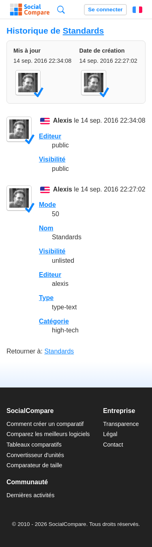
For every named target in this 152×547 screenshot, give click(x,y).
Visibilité (52, 159)
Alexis (62, 120)
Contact (113, 444)
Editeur (50, 136)
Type (46, 297)
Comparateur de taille (34, 465)
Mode (47, 204)
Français (137, 9)
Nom (46, 228)
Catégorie (54, 321)
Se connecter (105, 9)
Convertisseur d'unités (35, 455)
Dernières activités (30, 495)
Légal (110, 434)
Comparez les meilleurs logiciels (48, 434)
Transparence (121, 424)
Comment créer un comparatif (44, 424)
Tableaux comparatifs (34, 444)
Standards (83, 30)
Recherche (61, 9)
